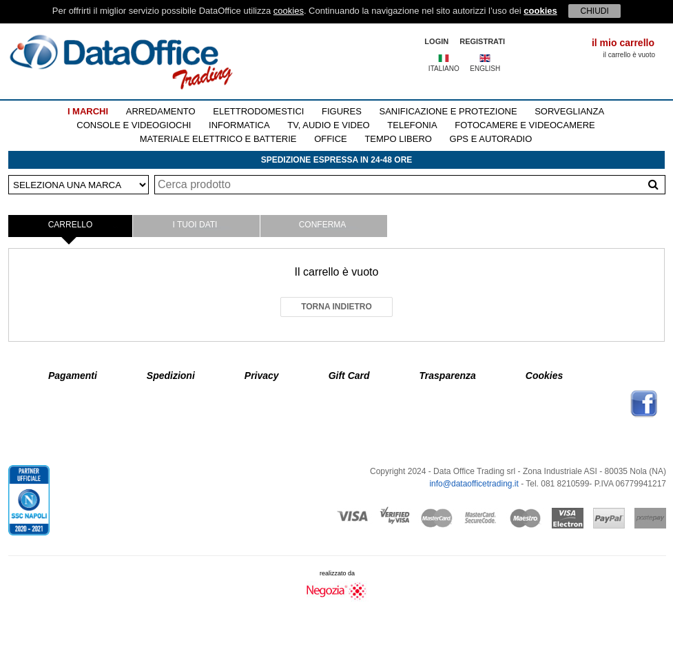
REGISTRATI (482, 41)
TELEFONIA (412, 125)
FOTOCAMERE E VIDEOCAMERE (524, 125)
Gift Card (349, 375)
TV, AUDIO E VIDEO (328, 125)
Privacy (262, 375)
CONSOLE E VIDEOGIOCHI (133, 125)
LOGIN (436, 41)
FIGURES (342, 111)
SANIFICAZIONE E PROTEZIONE (448, 111)
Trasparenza (448, 375)
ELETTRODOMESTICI (258, 111)
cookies (288, 11)
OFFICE (330, 139)
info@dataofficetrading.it (473, 484)
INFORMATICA (239, 125)
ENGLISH (485, 68)
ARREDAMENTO (161, 111)
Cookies (544, 375)
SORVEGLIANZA (569, 111)
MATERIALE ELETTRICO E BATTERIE (218, 139)
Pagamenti (72, 375)
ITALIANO (443, 68)
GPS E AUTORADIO (491, 139)
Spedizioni (171, 375)
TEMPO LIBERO (398, 139)
